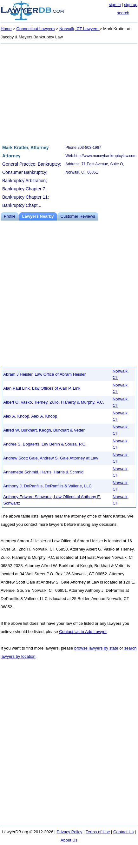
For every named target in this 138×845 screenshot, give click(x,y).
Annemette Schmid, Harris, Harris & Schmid (43, 472)
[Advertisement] (69, 93)
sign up (130, 4)
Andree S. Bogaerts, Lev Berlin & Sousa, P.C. (44, 444)
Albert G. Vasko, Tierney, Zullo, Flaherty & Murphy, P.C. (53, 402)
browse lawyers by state (96, 648)
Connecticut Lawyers (35, 28)
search (123, 12)
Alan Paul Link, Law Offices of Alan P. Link (41, 388)
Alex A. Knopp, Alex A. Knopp (30, 416)
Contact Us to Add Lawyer (83, 631)
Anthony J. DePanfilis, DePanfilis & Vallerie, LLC (47, 486)
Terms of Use (98, 831)
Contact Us (123, 831)
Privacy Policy (69, 831)
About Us (69, 840)
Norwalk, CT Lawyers (79, 28)
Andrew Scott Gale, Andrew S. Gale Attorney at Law (50, 458)
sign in (115, 4)
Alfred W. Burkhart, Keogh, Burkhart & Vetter (44, 430)
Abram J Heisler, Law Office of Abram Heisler (44, 374)
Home (6, 28)
